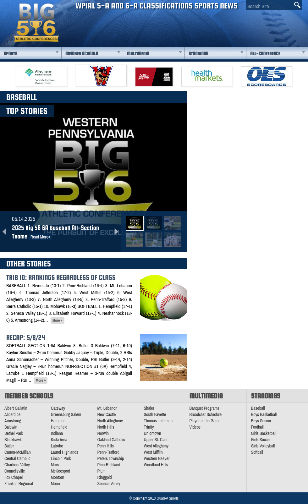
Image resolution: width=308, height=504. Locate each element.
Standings (198, 53)
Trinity (149, 427)
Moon (55, 483)
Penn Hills (105, 446)
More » (57, 320)
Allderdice (12, 414)
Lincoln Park (61, 458)
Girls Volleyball (263, 446)
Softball (257, 452)
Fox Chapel (13, 477)
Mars (55, 465)
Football (257, 427)
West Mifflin (153, 452)
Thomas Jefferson (158, 421)
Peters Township (110, 458)
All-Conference (265, 53)
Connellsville (14, 471)
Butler (9, 446)
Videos (195, 427)
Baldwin (10, 427)
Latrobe (57, 446)
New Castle (106, 414)
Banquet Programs (205, 408)
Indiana (57, 433)
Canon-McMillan (17, 452)
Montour (57, 477)
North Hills (105, 427)
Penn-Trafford (108, 452)
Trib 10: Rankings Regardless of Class (61, 277)
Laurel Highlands (64, 452)
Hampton (58, 421)
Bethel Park (13, 433)
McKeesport (60, 471)
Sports (10, 53)
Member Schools (81, 53)
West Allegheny (156, 446)
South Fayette (155, 414)
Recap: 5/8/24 (25, 337)
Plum (101, 471)
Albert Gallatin (15, 408)
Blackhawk (13, 439)
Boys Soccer (261, 421)
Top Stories (26, 111)
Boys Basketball (264, 414)
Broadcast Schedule (206, 414)
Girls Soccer (261, 439)
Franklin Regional (18, 483)
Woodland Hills (156, 465)
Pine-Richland (108, 465)
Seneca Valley (108, 483)
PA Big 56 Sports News (36, 22)
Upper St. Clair (156, 439)
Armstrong (12, 421)
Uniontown (152, 433)
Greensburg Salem (66, 414)
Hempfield (59, 427)
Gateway (58, 408)
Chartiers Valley (17, 465)
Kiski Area (59, 439)
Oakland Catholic (111, 439)
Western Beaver (156, 458)
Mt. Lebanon (107, 408)
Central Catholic (17, 458)
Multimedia (138, 53)
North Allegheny (110, 421)
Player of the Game (205, 421)
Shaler (149, 408)
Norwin (103, 433)
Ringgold (104, 477)
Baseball (258, 408)
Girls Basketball (263, 433)
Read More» (40, 237)
